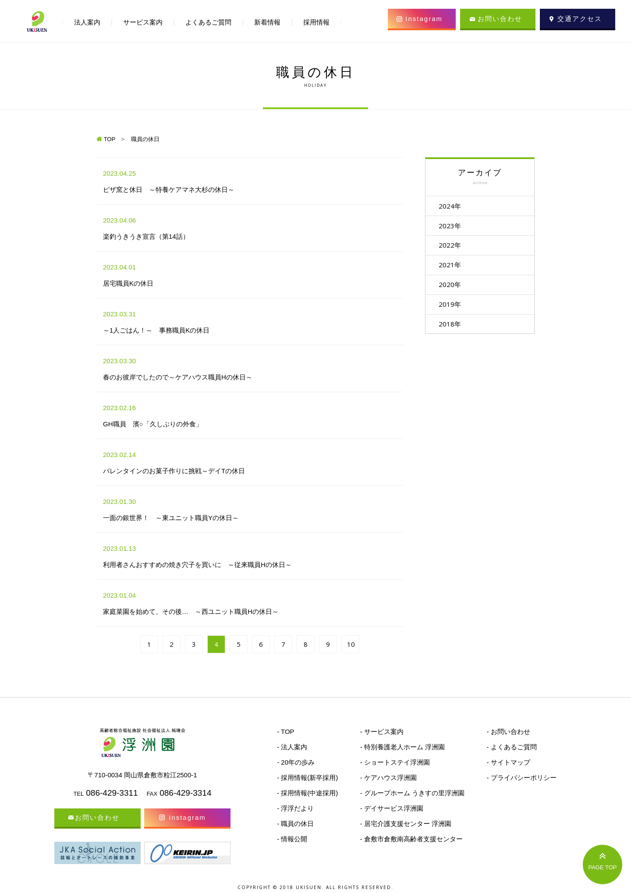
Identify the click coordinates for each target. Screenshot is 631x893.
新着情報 (267, 22)
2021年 (452, 266)
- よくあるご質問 (511, 747)
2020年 (452, 286)
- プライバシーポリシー (521, 777)
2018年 (452, 326)
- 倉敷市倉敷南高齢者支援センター (411, 839)
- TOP (285, 731)
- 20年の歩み (296, 762)
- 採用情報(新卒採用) (307, 777)
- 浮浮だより (295, 808)
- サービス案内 (382, 731)
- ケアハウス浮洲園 (388, 777)
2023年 (452, 226)
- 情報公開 (292, 839)
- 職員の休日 (295, 823)
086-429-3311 (112, 792)
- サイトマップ (508, 762)
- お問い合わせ (508, 731)
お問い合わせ (500, 18)
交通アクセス (579, 18)
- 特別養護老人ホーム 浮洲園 (402, 747)
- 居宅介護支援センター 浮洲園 (405, 823)
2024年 (452, 206)
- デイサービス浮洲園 (391, 808)
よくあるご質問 (208, 22)
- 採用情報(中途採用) (307, 793)
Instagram (424, 18)
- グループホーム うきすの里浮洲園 (412, 793)
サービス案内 (143, 22)
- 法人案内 (292, 747)
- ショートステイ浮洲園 (395, 762)
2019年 (452, 306)
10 (351, 644)
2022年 (452, 246)
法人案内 (87, 22)
